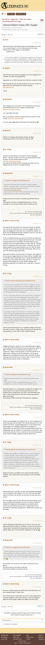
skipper (7, 68)
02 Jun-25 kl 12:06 (37, 342)
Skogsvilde (8, 173)
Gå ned (4, 34)
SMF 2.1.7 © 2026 (18, 643)
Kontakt (28, 639)
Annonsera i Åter (17, 639)
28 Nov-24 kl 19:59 (37, 133)
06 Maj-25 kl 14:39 (37, 176)
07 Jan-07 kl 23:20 (37, 42)
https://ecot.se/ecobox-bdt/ (15, 118)
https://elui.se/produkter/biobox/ (12, 161)
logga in (25, 613)
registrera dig (15, 613)
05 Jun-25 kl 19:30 (37, 543)
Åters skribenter (17, 635)
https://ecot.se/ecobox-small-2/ (11, 109)
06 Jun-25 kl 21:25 (37, 586)
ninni (6, 40)
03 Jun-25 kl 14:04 (37, 487)
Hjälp (19, 641)
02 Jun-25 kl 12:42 (37, 370)
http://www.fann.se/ (8, 87)
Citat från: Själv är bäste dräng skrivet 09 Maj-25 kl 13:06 (20, 280)
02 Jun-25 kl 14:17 (37, 417)
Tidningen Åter (4, 635)
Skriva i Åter (16, 637)
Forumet (40, 635)
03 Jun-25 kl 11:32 (37, 445)
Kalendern (40, 637)
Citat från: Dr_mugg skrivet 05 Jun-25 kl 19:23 (17, 547)
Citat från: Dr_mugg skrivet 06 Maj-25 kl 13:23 (17, 180)
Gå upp (4, 606)
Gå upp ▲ (24, 641)
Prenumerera (4, 637)
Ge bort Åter (4, 639)
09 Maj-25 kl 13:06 (37, 223)
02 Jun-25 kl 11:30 (37, 276)
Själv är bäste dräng (11, 220)
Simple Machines (27, 643)
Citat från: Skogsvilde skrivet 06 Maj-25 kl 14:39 (18, 374)
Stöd (27, 635)
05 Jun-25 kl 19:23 (37, 520)
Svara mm (40, 34)
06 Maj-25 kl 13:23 (37, 152)
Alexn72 (7, 130)
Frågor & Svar (30, 637)
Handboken (41, 639)
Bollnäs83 (8, 99)
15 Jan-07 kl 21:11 (37, 71)
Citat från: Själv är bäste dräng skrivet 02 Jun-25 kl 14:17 (20, 449)
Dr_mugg (7, 149)
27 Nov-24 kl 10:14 (37, 102)
